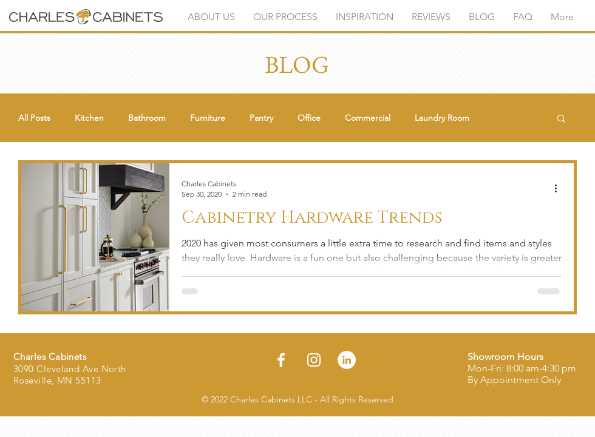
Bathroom (147, 118)
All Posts (34, 118)
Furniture (207, 118)
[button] (561, 119)
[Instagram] (314, 360)
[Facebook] (281, 360)
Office (309, 118)
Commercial (367, 118)
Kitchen (89, 118)
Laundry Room (442, 118)
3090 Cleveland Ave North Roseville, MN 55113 (69, 375)
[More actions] (559, 188)
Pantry (261, 118)
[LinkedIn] (347, 360)
